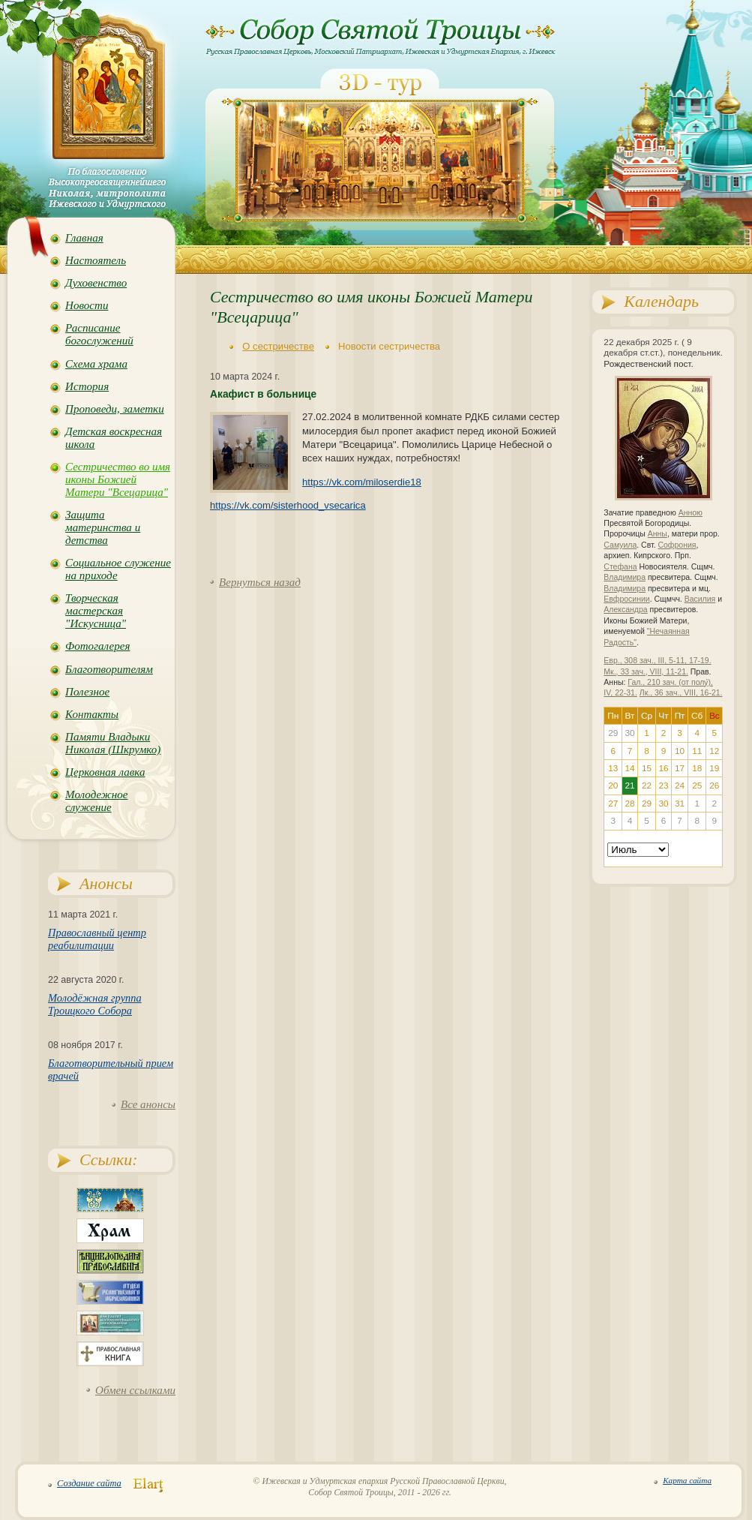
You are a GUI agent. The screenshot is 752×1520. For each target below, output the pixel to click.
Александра (625, 609)
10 (680, 751)
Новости (86, 305)
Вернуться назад (260, 582)
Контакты (91, 714)
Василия (700, 599)
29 (647, 803)
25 (697, 785)
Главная (84, 238)
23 (663, 785)
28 (629, 803)
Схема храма (96, 364)
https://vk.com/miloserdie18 (361, 482)
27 (613, 803)
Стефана (620, 567)
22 (647, 785)
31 (680, 803)
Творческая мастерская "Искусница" (95, 610)
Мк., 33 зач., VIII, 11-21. (646, 672)
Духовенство (96, 283)
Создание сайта (89, 1483)
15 (647, 768)
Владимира (625, 577)
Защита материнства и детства (102, 527)
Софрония (677, 545)
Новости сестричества (389, 346)
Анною (691, 513)
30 (663, 803)
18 (697, 768)
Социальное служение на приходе (118, 569)
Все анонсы (148, 1104)
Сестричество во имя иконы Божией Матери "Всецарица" (117, 479)
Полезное (87, 692)
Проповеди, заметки (114, 409)
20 (613, 785)
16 (663, 768)
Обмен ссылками (135, 1390)
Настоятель (95, 260)
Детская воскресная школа (113, 437)
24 (680, 785)
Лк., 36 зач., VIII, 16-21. (681, 693)
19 (714, 768)
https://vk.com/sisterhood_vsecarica (288, 505)
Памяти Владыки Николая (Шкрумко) (112, 743)
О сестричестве (278, 346)
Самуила (620, 545)
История (87, 386)
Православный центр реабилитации (97, 939)
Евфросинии (626, 599)
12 (714, 751)
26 (714, 785)
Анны (657, 534)
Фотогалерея (97, 646)
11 (697, 751)
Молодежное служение (96, 801)
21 (629, 785)
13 (613, 768)
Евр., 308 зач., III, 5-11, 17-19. (657, 660)
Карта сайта (687, 1480)
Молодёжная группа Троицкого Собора (95, 1004)
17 (680, 768)
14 (629, 768)
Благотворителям (109, 669)
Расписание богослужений (99, 334)
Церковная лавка (105, 772)
